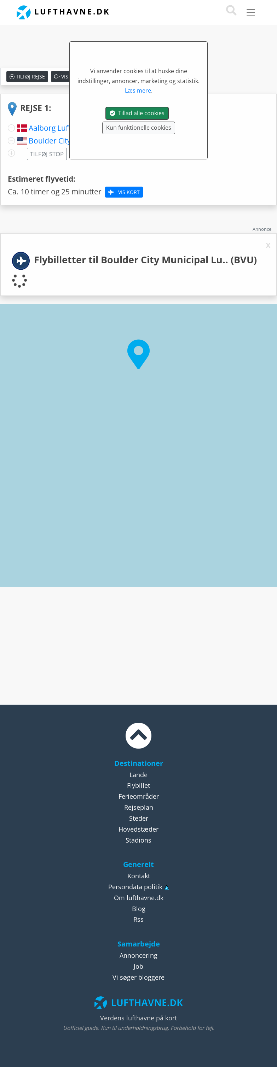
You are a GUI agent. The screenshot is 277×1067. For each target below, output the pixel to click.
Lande (138, 774)
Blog (138, 908)
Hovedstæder (138, 829)
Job (138, 966)
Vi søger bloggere (138, 977)
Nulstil (130, 76)
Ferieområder (139, 796)
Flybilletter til (145, 259)
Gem (100, 76)
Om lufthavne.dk (138, 897)
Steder (138, 818)
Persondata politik (135, 887)
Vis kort (68, 76)
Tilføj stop (47, 154)
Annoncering (138, 955)
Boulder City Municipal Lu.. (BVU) (85, 141)
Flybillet (138, 785)
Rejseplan (138, 807)
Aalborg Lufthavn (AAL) (68, 128)
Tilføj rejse (27, 76)
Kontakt (138, 876)
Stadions (138, 840)
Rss (138, 919)
